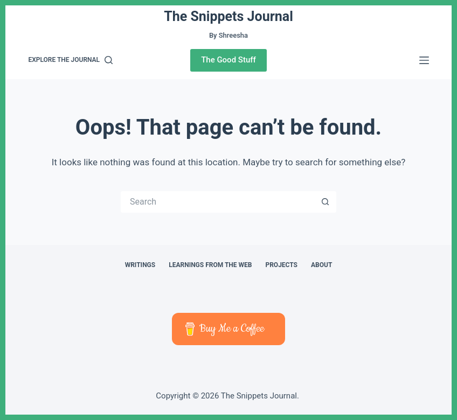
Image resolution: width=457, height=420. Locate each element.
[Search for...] (218, 202)
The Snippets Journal (228, 16)
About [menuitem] (321, 265)
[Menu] (424, 60)
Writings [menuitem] (140, 265)
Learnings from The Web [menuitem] (210, 265)
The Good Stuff (228, 60)
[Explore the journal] (70, 60)
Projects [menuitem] (281, 265)
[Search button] (325, 202)
